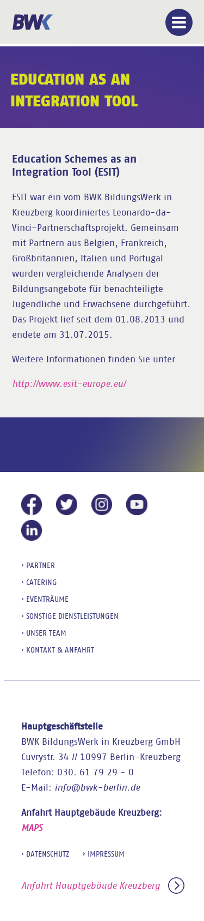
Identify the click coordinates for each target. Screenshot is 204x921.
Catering (41, 582)
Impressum (106, 854)
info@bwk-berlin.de (97, 787)
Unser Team (46, 633)
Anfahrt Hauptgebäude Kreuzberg (102, 886)
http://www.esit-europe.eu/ (69, 384)
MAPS (31, 828)
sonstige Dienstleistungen (72, 616)
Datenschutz (47, 854)
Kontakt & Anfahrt (60, 649)
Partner (40, 565)
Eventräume (47, 599)
